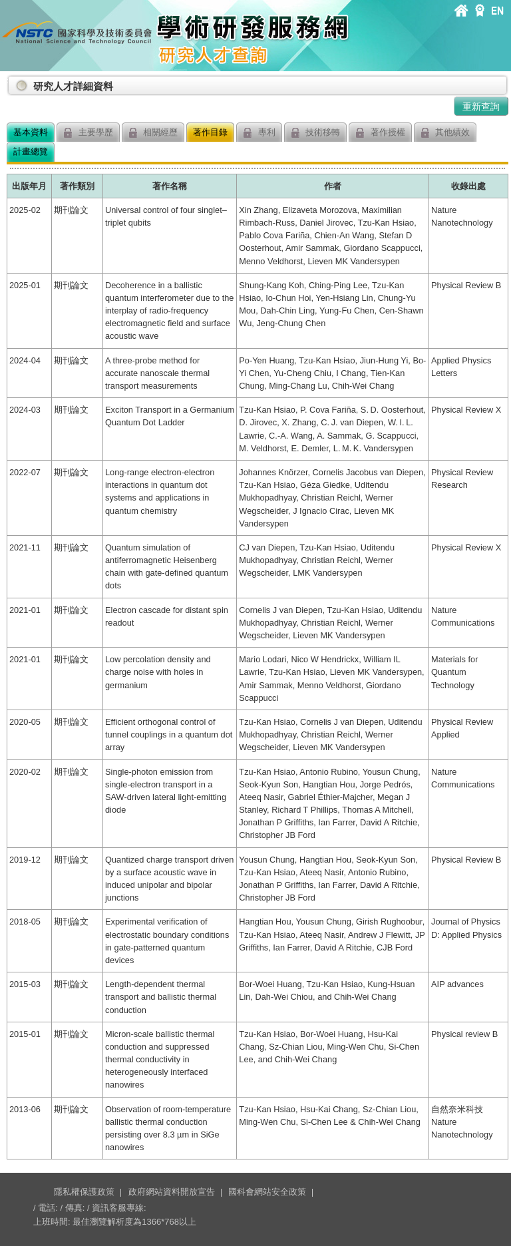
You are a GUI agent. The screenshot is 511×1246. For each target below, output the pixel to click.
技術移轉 (316, 132)
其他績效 (445, 132)
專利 (259, 132)
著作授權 (380, 132)
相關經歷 (153, 132)
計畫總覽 (30, 151)
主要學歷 (88, 132)
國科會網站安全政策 (267, 1192)
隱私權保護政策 (84, 1192)
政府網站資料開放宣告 (171, 1192)
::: (9, 81)
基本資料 (30, 132)
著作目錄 (210, 132)
